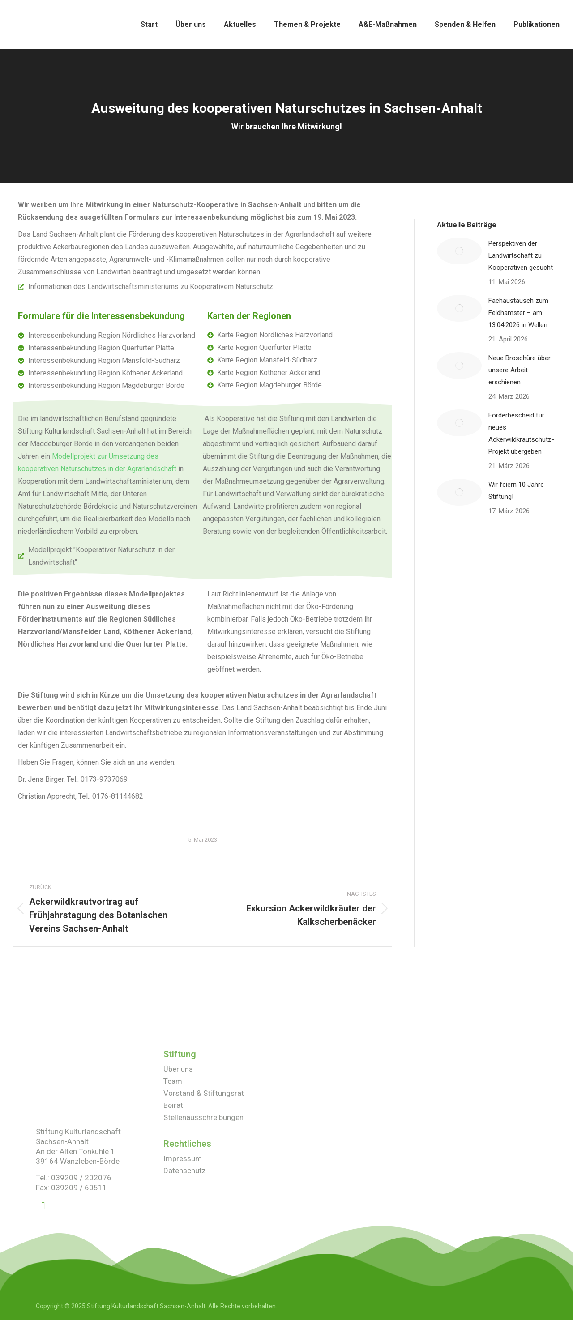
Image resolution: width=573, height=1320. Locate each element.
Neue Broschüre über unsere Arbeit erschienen (519, 370)
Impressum (182, 1158)
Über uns (178, 1069)
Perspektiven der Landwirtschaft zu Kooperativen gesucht (520, 255)
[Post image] (459, 251)
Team (172, 1081)
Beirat (173, 1105)
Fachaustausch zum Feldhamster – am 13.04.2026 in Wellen (518, 313)
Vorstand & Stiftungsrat (203, 1093)
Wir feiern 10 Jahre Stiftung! (516, 491)
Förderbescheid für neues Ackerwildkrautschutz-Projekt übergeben (521, 433)
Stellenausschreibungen (203, 1117)
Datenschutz (184, 1170)
